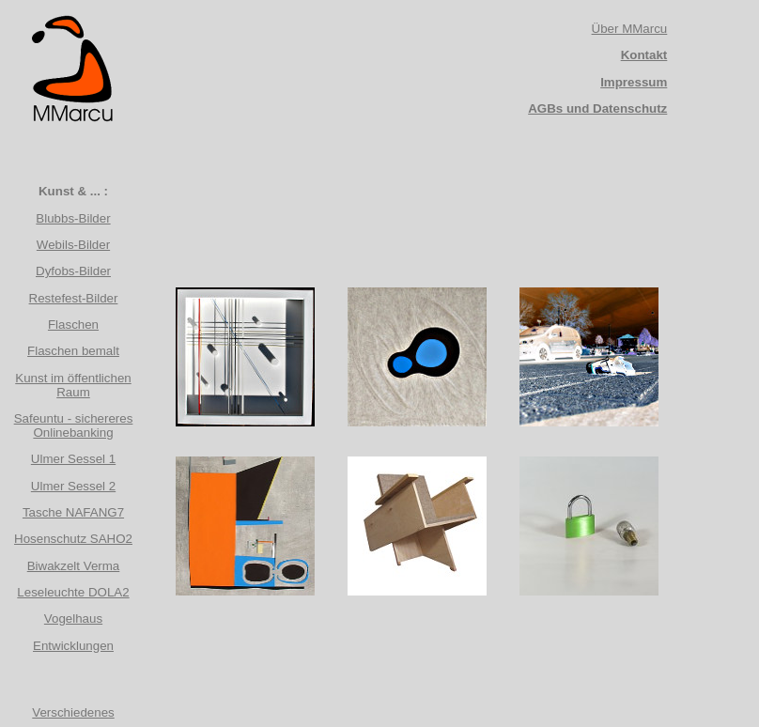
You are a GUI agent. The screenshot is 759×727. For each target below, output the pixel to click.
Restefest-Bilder (73, 298)
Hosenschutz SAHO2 (73, 539)
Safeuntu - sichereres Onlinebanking (73, 425)
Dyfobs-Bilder (73, 271)
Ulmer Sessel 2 (73, 486)
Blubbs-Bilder (73, 218)
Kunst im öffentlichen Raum (73, 385)
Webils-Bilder (73, 245)
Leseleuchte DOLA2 (73, 592)
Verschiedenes (73, 712)
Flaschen (73, 324)
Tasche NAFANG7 (73, 512)
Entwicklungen (73, 646)
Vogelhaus (73, 618)
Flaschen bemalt (73, 351)
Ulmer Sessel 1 (73, 459)
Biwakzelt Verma (73, 566)
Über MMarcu (630, 29)
